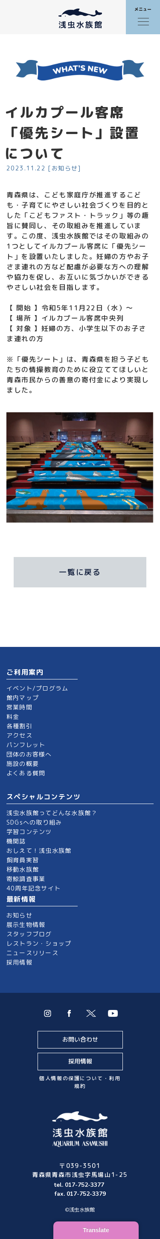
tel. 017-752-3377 (80, 1185)
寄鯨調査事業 (25, 879)
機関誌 (16, 841)
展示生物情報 (25, 924)
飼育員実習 (22, 860)
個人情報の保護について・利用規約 (79, 1082)
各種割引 (19, 726)
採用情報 (19, 962)
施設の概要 (22, 763)
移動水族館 (22, 869)
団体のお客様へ (29, 754)
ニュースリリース (32, 953)
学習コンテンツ (29, 832)
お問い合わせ (80, 1039)
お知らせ (19, 915)
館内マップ (22, 698)
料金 (12, 716)
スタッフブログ (29, 934)
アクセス (19, 735)
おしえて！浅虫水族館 (38, 850)
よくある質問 (25, 773)
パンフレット (25, 745)
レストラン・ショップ (38, 943)
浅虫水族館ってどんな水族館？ (51, 813)
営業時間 (19, 707)
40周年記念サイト (33, 888)
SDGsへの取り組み (34, 822)
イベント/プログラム (37, 688)
